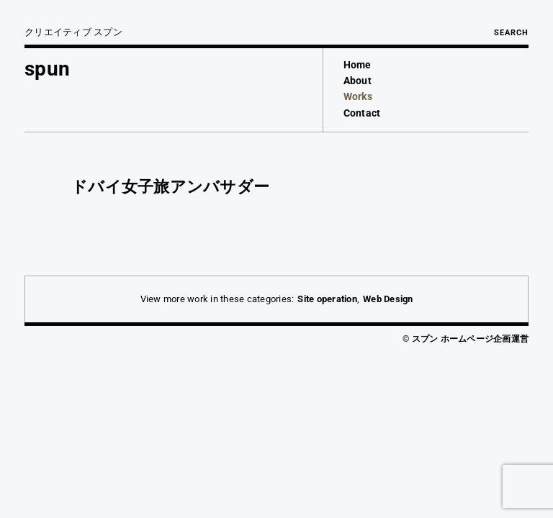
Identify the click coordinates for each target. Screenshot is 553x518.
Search (511, 32)
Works (357, 96)
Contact (362, 113)
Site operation (327, 299)
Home (357, 65)
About (357, 80)
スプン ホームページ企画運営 (470, 339)
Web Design (388, 299)
